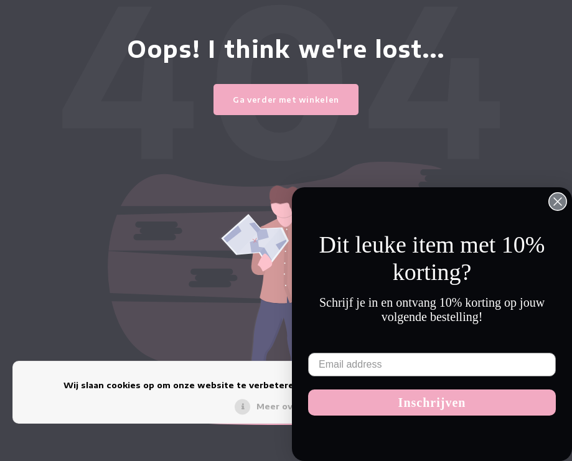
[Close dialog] (557, 201)
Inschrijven (432, 402)
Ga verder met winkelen (286, 100)
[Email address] (432, 364)
